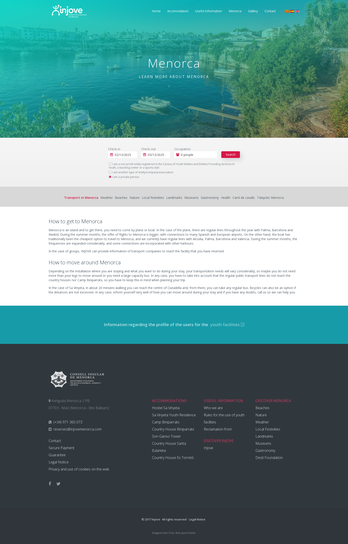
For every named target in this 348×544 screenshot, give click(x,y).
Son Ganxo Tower (166, 436)
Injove (208, 447)
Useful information (208, 11)
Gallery (253, 11)
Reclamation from (218, 429)
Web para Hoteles (185, 532)
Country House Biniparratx (173, 429)
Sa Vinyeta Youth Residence (174, 414)
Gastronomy (210, 197)
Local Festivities (267, 429)
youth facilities (226, 324)
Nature (135, 197)
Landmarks (174, 197)
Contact (270, 11)
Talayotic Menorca (270, 197)
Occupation (182, 149)
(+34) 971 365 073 (67, 422)
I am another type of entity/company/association (141, 172)
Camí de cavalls (244, 197)
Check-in (114, 149)
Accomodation (177, 11)
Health (225, 197)
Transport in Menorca (81, 197)
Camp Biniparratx (165, 422)
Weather (107, 197)
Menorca (235, 11)
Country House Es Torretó (173, 457)
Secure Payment (61, 447)
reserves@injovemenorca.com (77, 429)
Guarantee (57, 454)
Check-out (148, 149)
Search (230, 154)
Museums (191, 197)
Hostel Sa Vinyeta (166, 407)
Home (156, 11)
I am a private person (124, 177)
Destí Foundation (269, 457)
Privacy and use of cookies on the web (79, 469)
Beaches (121, 197)
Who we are (213, 407)
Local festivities (153, 197)
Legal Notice (59, 462)
